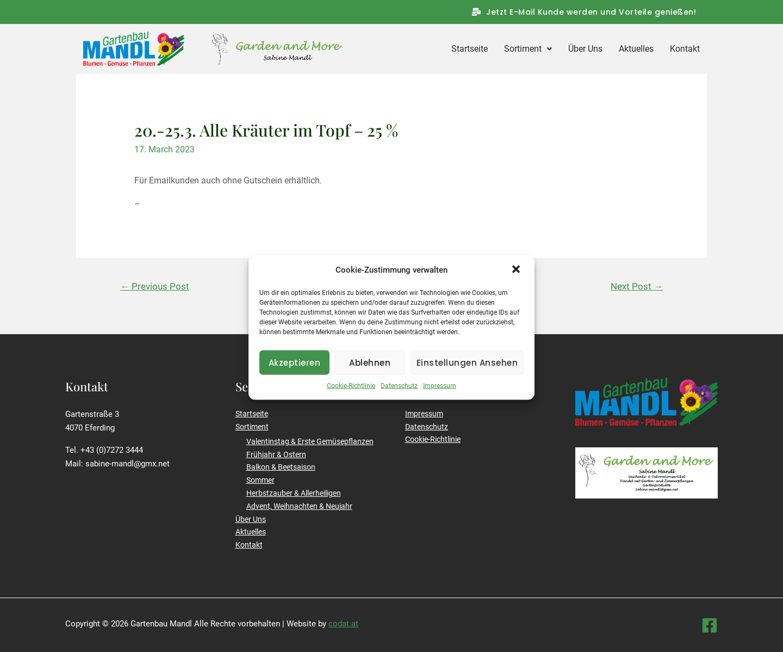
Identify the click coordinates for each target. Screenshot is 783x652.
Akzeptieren (295, 372)
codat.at (343, 624)
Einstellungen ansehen (467, 372)
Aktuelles (636, 49)
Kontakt (685, 49)
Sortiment (528, 49)
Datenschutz (399, 396)
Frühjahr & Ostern (276, 454)
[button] (517, 280)
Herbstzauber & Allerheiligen (293, 493)
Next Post (637, 286)
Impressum (439, 396)
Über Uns (585, 49)
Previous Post (154, 286)
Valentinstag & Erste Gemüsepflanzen (310, 441)
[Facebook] (709, 625)
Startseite (469, 49)
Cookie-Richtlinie (351, 396)
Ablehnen (369, 372)
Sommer (260, 480)
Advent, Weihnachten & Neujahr (299, 506)
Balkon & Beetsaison (280, 467)
